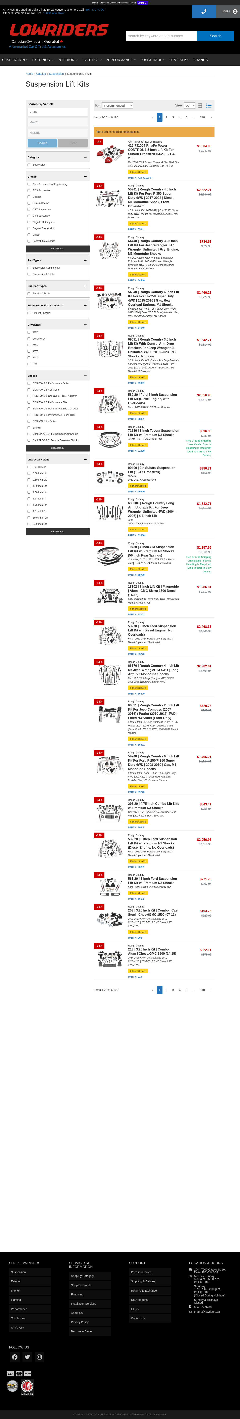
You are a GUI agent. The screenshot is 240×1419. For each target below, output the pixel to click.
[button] (58, 459)
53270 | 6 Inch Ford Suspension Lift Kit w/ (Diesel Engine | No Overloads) (152, 630)
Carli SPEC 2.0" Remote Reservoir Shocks (56, 440)
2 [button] (166, 990)
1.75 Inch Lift (40, 505)
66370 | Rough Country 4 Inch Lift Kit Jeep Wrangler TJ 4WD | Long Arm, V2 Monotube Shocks (153, 670)
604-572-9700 (202, 1307)
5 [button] (186, 990)
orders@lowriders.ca (207, 1311)
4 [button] (180, 990)
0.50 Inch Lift (40, 479)
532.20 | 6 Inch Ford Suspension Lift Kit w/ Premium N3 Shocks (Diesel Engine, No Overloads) (152, 843)
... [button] (193, 990)
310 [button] (202, 990)
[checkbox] (29, 415)
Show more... (57, 448)
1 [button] (159, 990)
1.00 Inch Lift (40, 486)
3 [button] (173, 990)
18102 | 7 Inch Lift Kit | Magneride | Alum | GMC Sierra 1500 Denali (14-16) (153, 591)
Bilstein (37, 427)
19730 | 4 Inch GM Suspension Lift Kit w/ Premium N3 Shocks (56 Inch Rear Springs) (151, 551)
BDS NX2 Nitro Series (44, 421)
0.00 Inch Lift (40, 473)
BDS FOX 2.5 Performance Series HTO (54, 415)
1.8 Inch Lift (39, 511)
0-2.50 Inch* (39, 467)
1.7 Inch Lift (39, 498)
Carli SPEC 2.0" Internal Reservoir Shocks (55, 434)
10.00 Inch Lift (40, 517)
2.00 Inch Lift (40, 524)
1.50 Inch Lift (40, 492)
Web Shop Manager (155, 1414)
